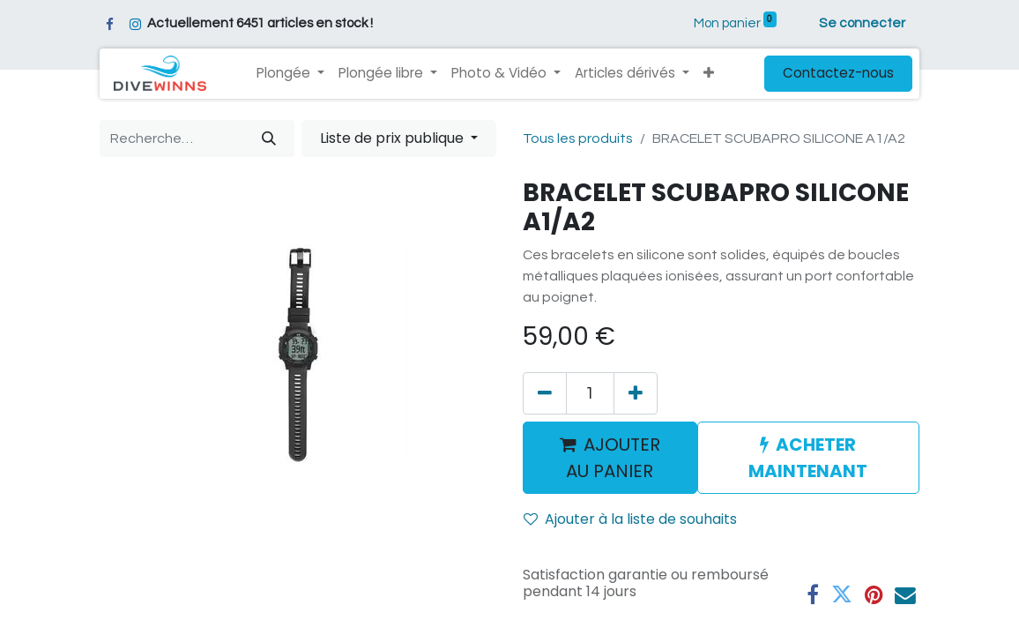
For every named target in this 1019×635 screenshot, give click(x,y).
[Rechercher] (268, 138)
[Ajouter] (636, 393)
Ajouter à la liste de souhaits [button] (630, 519)
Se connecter (862, 23)
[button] (708, 73)
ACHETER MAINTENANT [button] (807, 457)
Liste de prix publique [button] (393, 138)
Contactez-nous (838, 73)
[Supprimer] (545, 393)
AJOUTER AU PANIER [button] (610, 457)
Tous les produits (578, 138)
